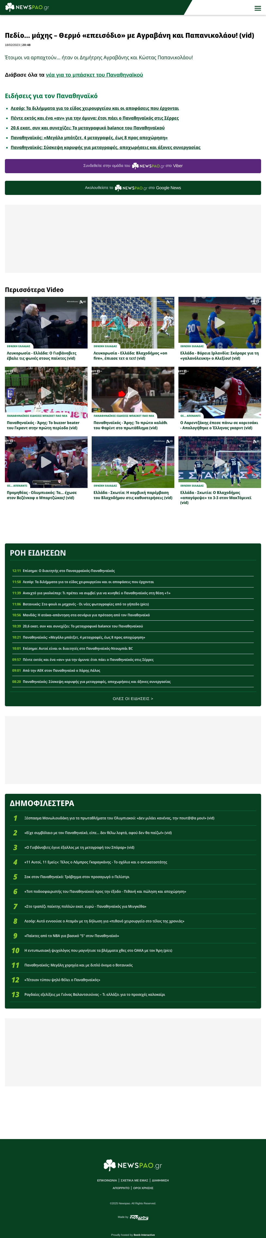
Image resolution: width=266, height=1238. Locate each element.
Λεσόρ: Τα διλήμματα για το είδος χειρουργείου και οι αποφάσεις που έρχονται (95, 108)
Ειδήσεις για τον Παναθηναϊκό (51, 95)
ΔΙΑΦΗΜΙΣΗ (160, 1180)
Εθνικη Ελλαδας (18, 346)
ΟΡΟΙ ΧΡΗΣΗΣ (143, 1188)
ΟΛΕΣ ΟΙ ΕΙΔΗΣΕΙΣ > (133, 699)
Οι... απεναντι (191, 416)
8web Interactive (144, 1235)
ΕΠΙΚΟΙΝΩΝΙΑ (107, 1180)
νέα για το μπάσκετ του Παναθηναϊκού (94, 75)
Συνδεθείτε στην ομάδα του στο (133, 166)
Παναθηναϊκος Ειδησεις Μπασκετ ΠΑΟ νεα (37, 416)
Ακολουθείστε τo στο (133, 188)
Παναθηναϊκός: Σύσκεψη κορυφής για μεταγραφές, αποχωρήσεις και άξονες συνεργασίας (106, 147)
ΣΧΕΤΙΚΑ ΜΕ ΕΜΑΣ (134, 1180)
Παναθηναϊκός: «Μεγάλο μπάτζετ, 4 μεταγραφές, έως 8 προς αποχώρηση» (89, 138)
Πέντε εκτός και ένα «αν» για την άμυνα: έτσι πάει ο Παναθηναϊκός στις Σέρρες (95, 118)
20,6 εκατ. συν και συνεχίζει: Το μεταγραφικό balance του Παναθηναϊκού (88, 128)
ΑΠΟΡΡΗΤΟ (121, 1188)
